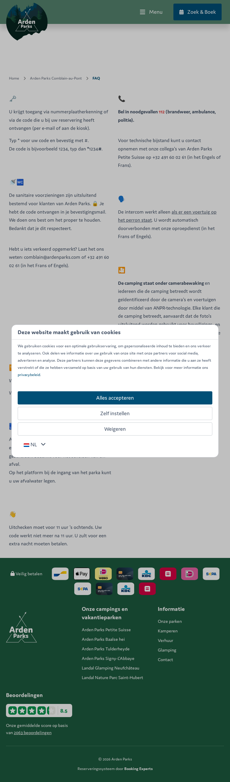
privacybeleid (29, 374)
